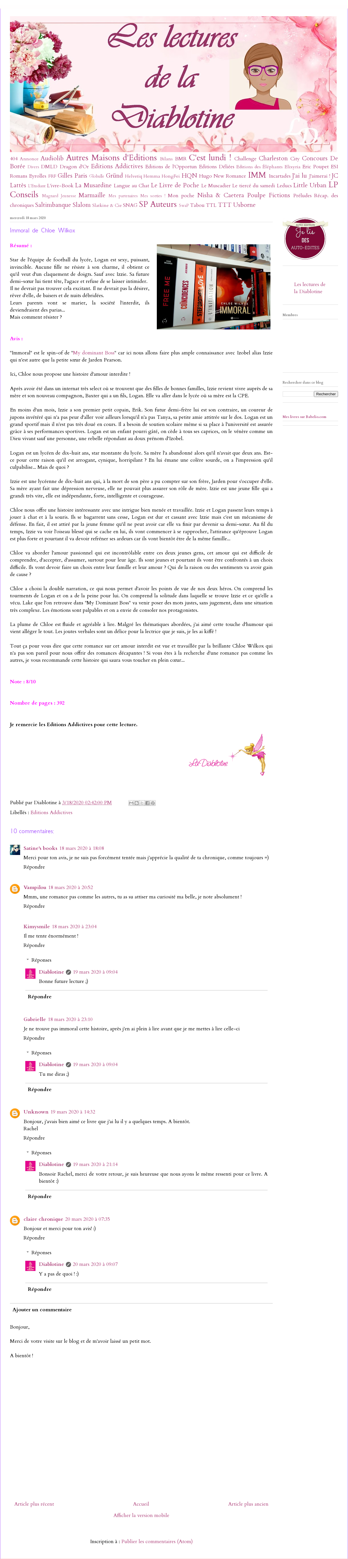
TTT (225, 205)
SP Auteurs (158, 204)
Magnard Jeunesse (59, 196)
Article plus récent (34, 1504)
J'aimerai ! (319, 176)
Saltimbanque (53, 205)
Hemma (151, 176)
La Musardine (93, 185)
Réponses (41, 960)
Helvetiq (133, 176)
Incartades (280, 176)
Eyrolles (37, 176)
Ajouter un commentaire (42, 1309)
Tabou (197, 205)
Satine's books (40, 848)
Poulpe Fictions (268, 195)
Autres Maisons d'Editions (111, 157)
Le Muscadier (216, 185)
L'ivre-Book (60, 185)
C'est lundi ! (210, 157)
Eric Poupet (315, 166)
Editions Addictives (117, 166)
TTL (211, 205)
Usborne (244, 205)
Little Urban (309, 185)
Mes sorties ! (153, 196)
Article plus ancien (248, 1504)
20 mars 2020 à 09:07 (95, 1264)
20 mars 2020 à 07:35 (87, 1219)
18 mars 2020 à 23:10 (70, 1019)
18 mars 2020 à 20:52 (70, 887)
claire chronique (43, 1219)
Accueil (141, 1504)
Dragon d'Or (74, 166)
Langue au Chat (131, 185)
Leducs (284, 185)
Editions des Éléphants (259, 167)
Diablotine (51, 972)
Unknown (36, 1111)
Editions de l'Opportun (171, 166)
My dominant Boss (93, 352)
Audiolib (52, 158)
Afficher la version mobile (141, 1515)
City (295, 158)
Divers (33, 167)
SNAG (130, 205)
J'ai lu (299, 176)
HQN (189, 176)
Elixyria (293, 167)
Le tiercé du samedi (253, 185)
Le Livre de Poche (175, 185)
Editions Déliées (216, 166)
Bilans (166, 159)
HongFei (171, 176)
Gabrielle (35, 1019)
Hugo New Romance (222, 176)
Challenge (245, 158)
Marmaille (91, 195)
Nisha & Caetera (220, 195)
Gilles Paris (72, 176)
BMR (181, 158)
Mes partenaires (123, 196)
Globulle (96, 176)
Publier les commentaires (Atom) (157, 1541)
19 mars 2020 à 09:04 (95, 972)
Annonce (29, 159)
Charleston (273, 158)
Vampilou (35, 887)
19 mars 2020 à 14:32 (72, 1111)
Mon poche (181, 195)
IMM (257, 174)
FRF (52, 176)
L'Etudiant (36, 186)
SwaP (184, 205)
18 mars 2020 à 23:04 (74, 926)
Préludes (302, 195)
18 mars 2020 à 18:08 (81, 848)
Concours (315, 158)
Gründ (114, 176)
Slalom (82, 205)
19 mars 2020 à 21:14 (95, 1164)
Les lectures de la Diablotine (310, 288)
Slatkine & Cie (107, 205)
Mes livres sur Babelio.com (304, 417)
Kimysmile (37, 926)
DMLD (49, 166)
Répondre (34, 867)
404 (14, 158)
